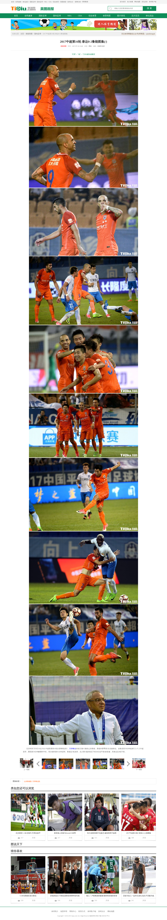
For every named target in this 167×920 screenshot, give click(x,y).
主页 (22, 34)
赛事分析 (78, 2)
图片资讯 (121, 16)
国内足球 (40, 2)
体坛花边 (150, 16)
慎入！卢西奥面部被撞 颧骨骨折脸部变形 (101, 896)
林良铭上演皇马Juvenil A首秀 (65, 833)
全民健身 (18, 2)
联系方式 (81, 911)
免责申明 (63, 911)
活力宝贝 (135, 16)
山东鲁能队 (28, 781)
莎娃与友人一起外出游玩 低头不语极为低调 (138, 896)
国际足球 (33, 2)
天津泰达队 (36, 781)
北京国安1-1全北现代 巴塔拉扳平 (28, 833)
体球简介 (54, 911)
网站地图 (137, 2)
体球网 (23, 9)
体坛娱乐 (25, 2)
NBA (45, 2)
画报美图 (29, 34)
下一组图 (139, 769)
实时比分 (70, 2)
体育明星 (107, 16)
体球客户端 (152, 2)
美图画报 (63, 2)
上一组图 (26, 769)
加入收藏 (130, 2)
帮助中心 (72, 911)
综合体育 (56, 2)
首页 (12, 2)
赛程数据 (85, 2)
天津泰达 (72, 749)
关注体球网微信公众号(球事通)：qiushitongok (138, 34)
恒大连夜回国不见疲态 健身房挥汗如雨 (101, 833)
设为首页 (123, 2)
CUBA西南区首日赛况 (28, 896)
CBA (50, 2)
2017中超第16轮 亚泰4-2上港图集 (138, 833)
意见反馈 (144, 2)
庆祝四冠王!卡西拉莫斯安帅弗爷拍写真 (65, 896)
